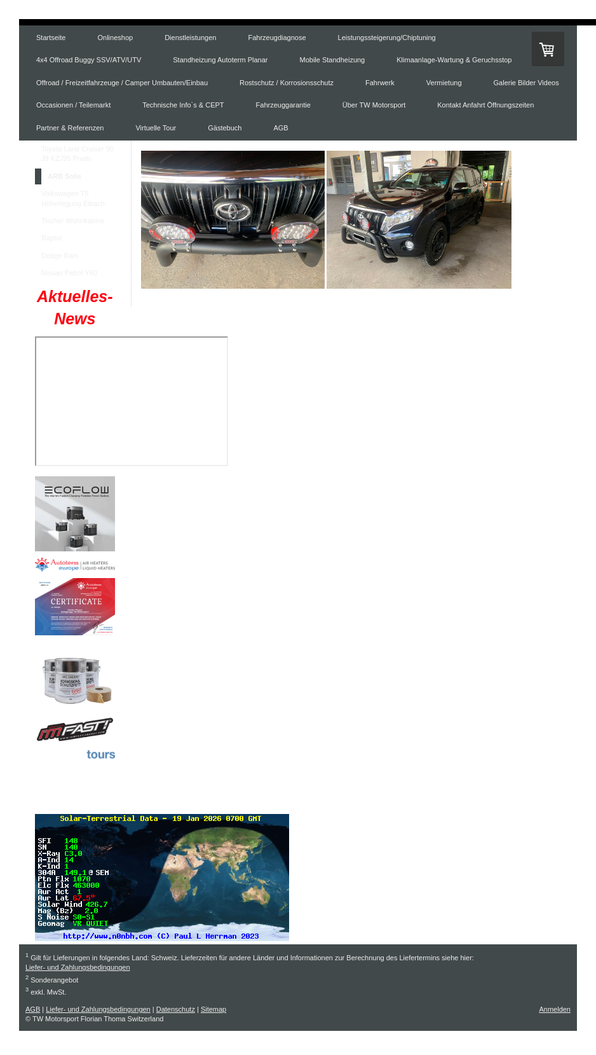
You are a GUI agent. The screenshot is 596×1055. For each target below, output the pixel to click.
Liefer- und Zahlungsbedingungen (77, 967)
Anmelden (555, 1009)
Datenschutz (175, 1009)
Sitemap (213, 1009)
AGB (32, 1009)
